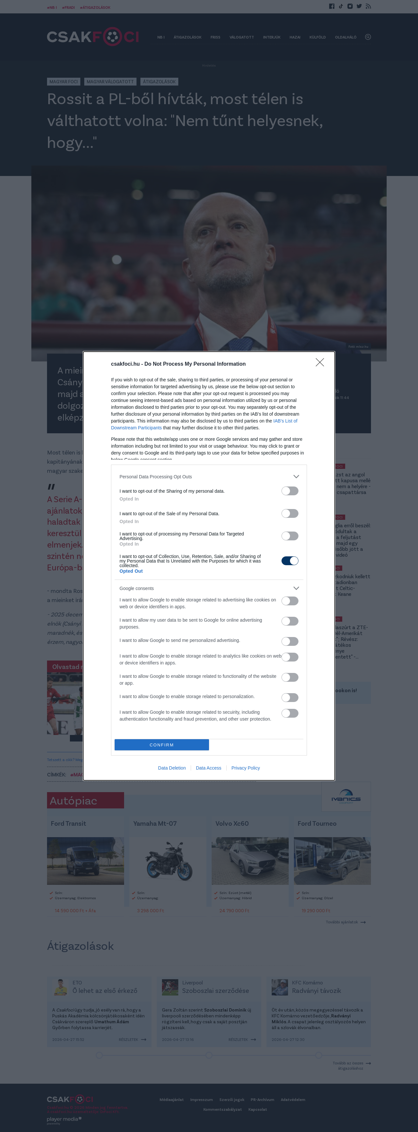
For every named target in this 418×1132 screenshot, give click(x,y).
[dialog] (209, 566)
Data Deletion (172, 768)
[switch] (289, 490)
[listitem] (209, 476)
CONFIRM (162, 744)
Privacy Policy (246, 768)
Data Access (208, 768)
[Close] (322, 364)
